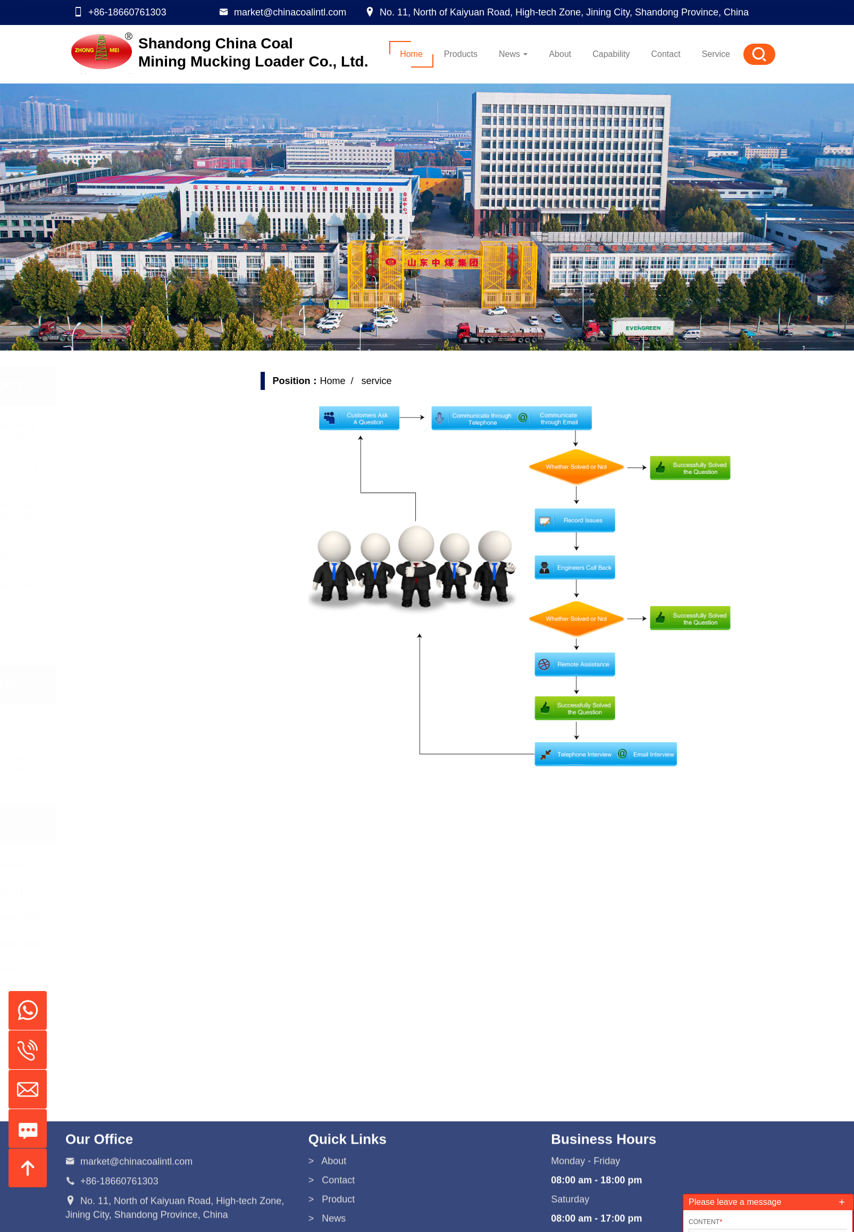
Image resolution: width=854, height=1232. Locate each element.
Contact (666, 54)
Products (461, 54)
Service (716, 54)
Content (705, 1222)
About (560, 54)
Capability (611, 54)
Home (411, 54)
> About (327, 1215)
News (513, 54)
